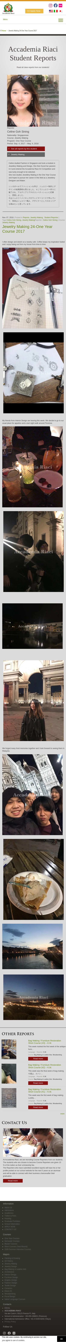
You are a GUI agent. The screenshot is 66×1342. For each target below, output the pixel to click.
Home (4, 31)
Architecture (9, 1272)
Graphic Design (11, 1280)
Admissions (9, 1210)
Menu (5, 19)
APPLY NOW (10, 1227)
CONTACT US (10, 1229)
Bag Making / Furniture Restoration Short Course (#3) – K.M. (44, 1041)
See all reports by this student (24, 149)
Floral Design (10, 1296)
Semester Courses (12, 1241)
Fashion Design (11, 1283)
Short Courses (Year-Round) (16, 1247)
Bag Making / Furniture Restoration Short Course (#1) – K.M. (44, 1090)
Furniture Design (11, 1277)
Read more (38, 1058)
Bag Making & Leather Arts (43, 1055)
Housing (8, 1218)
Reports (26, 217)
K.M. (45, 1052)
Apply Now (35, 11)
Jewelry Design (11, 1266)
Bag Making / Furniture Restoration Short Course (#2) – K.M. (44, 1066)
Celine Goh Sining (14, 220)
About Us (8, 1208)
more (62, 1114)
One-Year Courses (12, 1238)
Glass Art (8, 1291)
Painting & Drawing (12, 1258)
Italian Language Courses (15, 1299)
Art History (9, 1261)
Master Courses (11, 1244)
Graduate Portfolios (12, 1221)
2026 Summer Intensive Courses (18, 1249)
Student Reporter (51, 217)
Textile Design (10, 1286)
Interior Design (10, 1275)
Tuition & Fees (10, 1216)
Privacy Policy (10, 1322)
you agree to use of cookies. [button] (13, 1340)
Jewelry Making (17, 154)
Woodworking (57, 1055)
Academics (9, 1213)
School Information (12, 1224)
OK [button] (61, 1339)
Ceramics (8, 1288)
